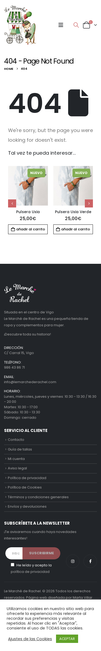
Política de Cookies (25, 487)
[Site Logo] (20, 25)
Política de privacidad (27, 477)
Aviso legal (17, 468)
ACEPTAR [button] (67, 638)
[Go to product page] (28, 186)
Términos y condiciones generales (38, 497)
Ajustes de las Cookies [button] (30, 638)
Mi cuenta (16, 458)
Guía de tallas (20, 449)
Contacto (16, 439)
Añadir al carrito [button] (30, 229)
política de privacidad (30, 571)
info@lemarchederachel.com (30, 382)
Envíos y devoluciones (27, 506)
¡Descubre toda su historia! (27, 334)
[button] (61, 25)
